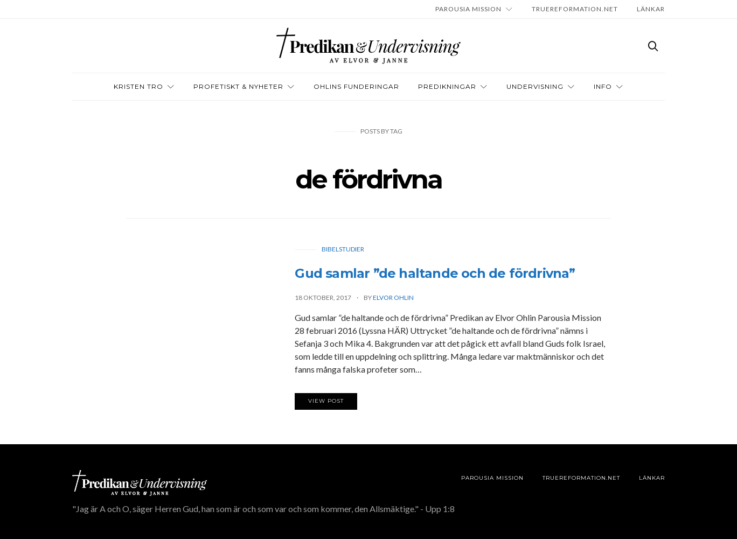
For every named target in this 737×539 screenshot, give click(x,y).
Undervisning (535, 86)
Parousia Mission (468, 9)
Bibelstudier (343, 249)
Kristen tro (138, 86)
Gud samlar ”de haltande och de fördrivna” (435, 273)
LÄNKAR (651, 9)
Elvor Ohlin (393, 297)
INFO (603, 86)
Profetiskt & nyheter (238, 86)
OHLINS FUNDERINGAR (356, 86)
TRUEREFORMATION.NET (575, 9)
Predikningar (447, 86)
